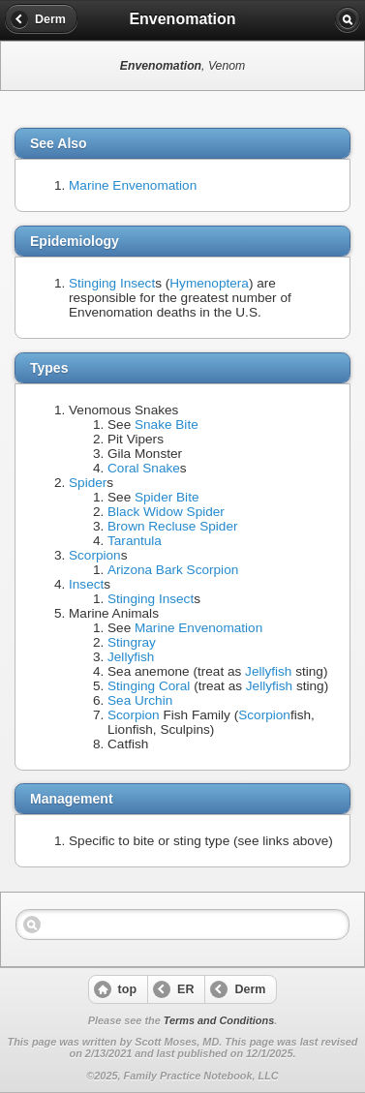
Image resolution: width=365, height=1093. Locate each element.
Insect (86, 584)
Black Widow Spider (166, 511)
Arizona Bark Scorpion (172, 569)
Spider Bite (167, 497)
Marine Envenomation (133, 185)
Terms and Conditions (219, 1020)
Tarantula (134, 540)
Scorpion (95, 555)
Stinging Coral (148, 686)
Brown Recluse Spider (172, 526)
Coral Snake (143, 468)
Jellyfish (130, 657)
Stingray (131, 642)
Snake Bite (166, 424)
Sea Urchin (139, 700)
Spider (87, 482)
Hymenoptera (209, 283)
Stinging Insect (112, 283)
